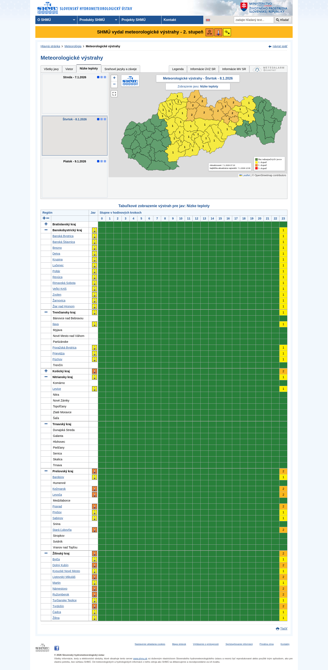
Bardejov (58, 477)
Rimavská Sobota (64, 283)
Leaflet (244, 175)
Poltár (56, 271)
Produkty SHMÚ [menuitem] (92, 20)
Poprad (57, 506)
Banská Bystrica (63, 236)
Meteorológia (72, 46)
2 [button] (193, 105)
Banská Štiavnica (64, 242)
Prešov (57, 512)
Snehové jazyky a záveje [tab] (121, 69)
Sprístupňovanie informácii (239, 644)
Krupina (58, 259)
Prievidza (59, 353)
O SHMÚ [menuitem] (44, 20)
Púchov (57, 359)
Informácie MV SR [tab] (234, 69)
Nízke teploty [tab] (89, 68)
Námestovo (60, 588)
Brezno (57, 247)
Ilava (56, 324)
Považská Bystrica (64, 347)
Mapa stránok (179, 644)
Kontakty (285, 644)
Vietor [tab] (69, 69)
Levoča (57, 494)
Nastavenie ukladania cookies (150, 644)
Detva (56, 253)
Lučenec (58, 265)
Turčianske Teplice (65, 600)
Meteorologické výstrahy (103, 46)
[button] (114, 78)
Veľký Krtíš (60, 288)
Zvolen (57, 294)
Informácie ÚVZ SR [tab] (203, 69)
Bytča (56, 559)
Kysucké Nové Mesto (66, 571)
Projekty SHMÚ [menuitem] (134, 20)
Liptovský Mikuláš (64, 577)
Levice (57, 388)
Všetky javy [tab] (51, 69)
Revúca (57, 277)
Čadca (57, 612)
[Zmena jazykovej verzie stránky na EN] (208, 20)
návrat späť (280, 46)
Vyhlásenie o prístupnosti (206, 644)
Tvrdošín (58, 606)
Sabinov (58, 518)
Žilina (56, 618)
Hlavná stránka (50, 46)
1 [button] (162, 116)
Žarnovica (59, 300)
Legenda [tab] (178, 69)
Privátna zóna (267, 644)
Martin (57, 582)
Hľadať (284, 20)
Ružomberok (61, 594)
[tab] (268, 69)
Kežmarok (59, 488)
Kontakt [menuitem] (170, 20)
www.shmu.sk (140, 658)
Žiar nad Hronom (63, 306)
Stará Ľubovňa (62, 529)
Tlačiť (283, 628)
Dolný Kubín (60, 565)
